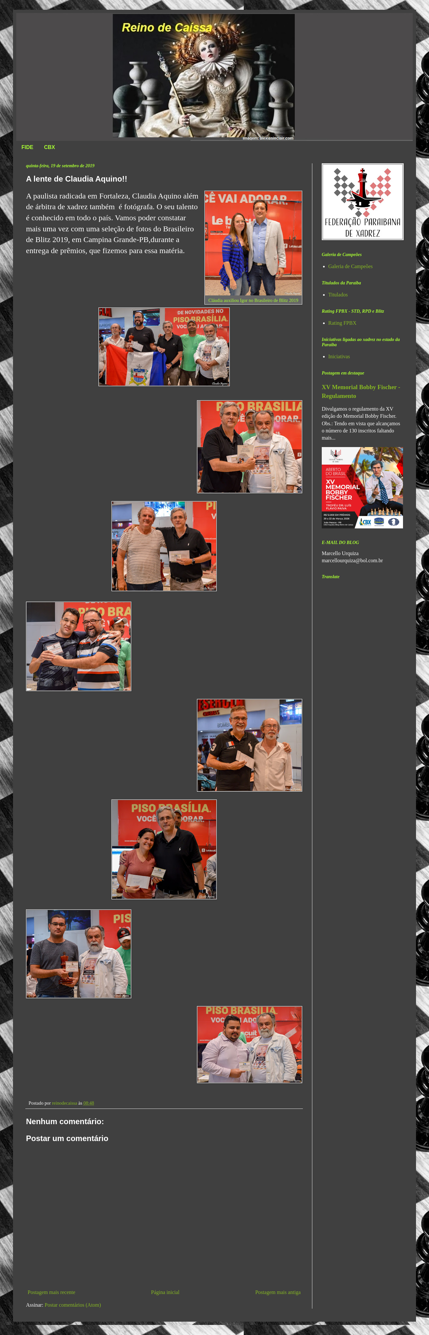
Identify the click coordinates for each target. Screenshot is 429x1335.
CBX (49, 147)
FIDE (27, 147)
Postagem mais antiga (278, 1292)
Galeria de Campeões (350, 266)
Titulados (338, 294)
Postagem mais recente (51, 1292)
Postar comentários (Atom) (73, 1305)
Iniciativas (339, 356)
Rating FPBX (342, 323)
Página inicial (165, 1292)
